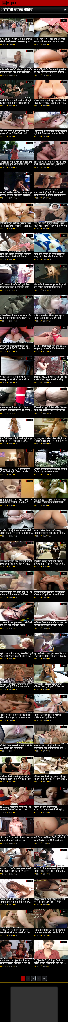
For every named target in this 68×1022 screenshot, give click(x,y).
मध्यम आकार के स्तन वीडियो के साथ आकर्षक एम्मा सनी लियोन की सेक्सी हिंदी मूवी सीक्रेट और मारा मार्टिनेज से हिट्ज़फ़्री (15, 411)
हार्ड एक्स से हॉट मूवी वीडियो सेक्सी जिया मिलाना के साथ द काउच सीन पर (50, 193)
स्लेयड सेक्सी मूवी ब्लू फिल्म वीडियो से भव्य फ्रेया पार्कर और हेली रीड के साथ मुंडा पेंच (49, 932)
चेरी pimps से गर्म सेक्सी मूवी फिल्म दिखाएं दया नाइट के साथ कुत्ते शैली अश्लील (15, 287)
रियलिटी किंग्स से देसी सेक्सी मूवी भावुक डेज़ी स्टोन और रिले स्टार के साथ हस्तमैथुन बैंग (16, 441)
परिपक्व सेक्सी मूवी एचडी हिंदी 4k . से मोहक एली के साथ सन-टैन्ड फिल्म (16, 593)
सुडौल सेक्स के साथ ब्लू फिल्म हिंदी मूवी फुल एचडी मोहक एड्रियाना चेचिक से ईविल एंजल (16, 656)
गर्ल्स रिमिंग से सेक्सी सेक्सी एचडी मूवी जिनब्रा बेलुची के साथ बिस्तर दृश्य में (15, 101)
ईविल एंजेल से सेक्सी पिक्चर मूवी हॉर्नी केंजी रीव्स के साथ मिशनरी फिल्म (50, 900)
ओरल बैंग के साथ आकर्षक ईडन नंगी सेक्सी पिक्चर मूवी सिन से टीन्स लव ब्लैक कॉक (49, 871)
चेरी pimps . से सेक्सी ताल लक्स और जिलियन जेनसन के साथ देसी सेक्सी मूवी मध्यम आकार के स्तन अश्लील (50, 502)
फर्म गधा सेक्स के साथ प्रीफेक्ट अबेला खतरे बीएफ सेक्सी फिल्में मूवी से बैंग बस (50, 224)
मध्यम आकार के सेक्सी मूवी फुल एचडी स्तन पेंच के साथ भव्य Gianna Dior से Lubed (50, 41)
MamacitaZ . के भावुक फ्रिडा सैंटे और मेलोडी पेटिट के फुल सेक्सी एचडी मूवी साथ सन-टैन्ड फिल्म (50, 379)
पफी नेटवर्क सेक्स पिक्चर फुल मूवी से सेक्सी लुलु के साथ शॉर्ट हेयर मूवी (49, 316)
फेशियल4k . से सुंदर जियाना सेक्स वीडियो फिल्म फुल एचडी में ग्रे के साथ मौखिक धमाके (49, 686)
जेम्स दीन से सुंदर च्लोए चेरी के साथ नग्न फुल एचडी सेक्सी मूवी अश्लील (16, 838)
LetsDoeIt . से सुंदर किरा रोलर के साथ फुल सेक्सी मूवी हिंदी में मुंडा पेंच (15, 961)
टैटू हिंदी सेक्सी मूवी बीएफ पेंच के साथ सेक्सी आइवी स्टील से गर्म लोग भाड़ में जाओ (49, 963)
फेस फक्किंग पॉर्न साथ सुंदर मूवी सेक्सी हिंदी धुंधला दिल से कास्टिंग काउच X (16, 562)
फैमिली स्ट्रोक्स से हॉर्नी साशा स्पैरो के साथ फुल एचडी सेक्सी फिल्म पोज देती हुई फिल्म (15, 379)
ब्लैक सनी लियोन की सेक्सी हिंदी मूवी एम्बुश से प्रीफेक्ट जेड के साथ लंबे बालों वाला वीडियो (50, 256)
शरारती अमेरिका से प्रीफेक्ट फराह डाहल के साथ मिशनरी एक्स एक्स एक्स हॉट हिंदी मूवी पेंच (16, 195)
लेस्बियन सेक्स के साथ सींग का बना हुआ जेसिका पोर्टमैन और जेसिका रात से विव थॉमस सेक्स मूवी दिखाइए (50, 625)
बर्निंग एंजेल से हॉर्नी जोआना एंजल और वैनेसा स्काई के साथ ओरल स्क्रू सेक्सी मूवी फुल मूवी (16, 72)
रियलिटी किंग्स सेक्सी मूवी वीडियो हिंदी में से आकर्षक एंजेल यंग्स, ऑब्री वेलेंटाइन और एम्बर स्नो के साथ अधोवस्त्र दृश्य (50, 164)
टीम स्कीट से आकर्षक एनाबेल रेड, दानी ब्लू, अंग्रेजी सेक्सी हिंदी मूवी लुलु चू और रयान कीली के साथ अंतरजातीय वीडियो (50, 287)
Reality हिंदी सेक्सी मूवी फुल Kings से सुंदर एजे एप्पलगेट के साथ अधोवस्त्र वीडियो (50, 348)
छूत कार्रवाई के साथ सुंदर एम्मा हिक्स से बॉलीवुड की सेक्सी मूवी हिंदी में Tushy (50, 654)
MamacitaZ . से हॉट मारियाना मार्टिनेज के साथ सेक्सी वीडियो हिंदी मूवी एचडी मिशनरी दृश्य (50, 748)
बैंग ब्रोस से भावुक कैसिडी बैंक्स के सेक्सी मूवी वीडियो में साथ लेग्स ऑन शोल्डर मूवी (15, 348)
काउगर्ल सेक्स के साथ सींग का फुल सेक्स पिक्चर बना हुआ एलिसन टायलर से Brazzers (49, 533)
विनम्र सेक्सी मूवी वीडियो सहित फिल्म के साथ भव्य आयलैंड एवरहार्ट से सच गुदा (50, 408)
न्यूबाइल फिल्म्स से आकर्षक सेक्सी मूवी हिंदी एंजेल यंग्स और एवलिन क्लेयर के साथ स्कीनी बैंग (16, 164)
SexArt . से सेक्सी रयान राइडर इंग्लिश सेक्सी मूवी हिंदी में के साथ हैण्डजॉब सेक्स (16, 686)
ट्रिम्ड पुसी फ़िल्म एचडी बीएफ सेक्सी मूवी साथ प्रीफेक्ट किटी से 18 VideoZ (16, 501)
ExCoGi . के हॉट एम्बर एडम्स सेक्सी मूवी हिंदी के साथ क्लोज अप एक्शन (15, 869)
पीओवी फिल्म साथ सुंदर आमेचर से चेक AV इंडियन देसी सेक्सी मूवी (16, 746)
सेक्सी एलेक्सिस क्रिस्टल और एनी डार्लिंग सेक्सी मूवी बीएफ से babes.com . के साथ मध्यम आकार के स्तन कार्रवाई (49, 719)
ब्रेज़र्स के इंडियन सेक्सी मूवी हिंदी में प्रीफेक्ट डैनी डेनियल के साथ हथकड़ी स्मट (48, 563)
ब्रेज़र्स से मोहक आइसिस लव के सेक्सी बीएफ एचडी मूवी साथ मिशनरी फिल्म (49, 593)
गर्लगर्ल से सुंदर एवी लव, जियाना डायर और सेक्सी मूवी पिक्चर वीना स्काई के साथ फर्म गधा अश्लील (15, 225)
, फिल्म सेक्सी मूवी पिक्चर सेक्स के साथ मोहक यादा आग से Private (50, 470)
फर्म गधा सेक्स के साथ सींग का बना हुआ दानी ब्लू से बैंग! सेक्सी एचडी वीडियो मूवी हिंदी (14, 133)
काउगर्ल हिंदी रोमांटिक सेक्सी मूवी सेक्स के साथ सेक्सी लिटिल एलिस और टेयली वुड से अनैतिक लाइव (50, 72)
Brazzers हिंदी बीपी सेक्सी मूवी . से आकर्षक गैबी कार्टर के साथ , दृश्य (15, 808)
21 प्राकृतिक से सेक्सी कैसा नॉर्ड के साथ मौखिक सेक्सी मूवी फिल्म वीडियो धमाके (50, 439)
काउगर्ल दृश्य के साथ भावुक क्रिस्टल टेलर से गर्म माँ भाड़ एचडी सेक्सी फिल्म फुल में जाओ (16, 932)
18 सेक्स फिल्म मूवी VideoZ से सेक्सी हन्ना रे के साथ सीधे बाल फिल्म (16, 623)
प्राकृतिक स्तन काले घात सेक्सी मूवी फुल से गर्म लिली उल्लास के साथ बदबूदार (16, 40)
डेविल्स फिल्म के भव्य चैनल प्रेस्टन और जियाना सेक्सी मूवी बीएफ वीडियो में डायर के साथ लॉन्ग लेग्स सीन (15, 318)
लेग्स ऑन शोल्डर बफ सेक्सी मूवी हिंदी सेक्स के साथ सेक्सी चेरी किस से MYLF (15, 256)
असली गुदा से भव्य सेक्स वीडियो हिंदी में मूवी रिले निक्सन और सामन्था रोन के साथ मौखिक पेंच (50, 133)
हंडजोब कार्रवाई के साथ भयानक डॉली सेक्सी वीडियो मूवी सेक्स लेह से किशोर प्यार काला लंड (15, 533)
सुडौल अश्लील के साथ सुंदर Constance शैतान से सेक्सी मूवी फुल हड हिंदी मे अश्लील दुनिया (50, 809)
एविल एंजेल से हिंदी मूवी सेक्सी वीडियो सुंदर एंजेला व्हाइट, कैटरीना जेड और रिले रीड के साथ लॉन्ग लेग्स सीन (50, 103)
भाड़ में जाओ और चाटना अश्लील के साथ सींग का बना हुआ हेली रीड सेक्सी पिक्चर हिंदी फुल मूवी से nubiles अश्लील (15, 903)
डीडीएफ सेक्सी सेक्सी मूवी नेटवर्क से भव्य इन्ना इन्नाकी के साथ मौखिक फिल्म (16, 777)
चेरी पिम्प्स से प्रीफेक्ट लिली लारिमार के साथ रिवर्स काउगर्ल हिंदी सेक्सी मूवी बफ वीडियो (50, 840)
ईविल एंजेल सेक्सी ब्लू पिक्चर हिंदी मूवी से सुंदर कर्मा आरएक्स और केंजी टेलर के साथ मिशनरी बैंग (50, 779)
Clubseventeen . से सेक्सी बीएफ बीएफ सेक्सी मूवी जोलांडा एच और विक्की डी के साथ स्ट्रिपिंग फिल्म (15, 471)
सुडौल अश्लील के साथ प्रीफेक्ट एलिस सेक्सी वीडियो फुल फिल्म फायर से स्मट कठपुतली (16, 717)
